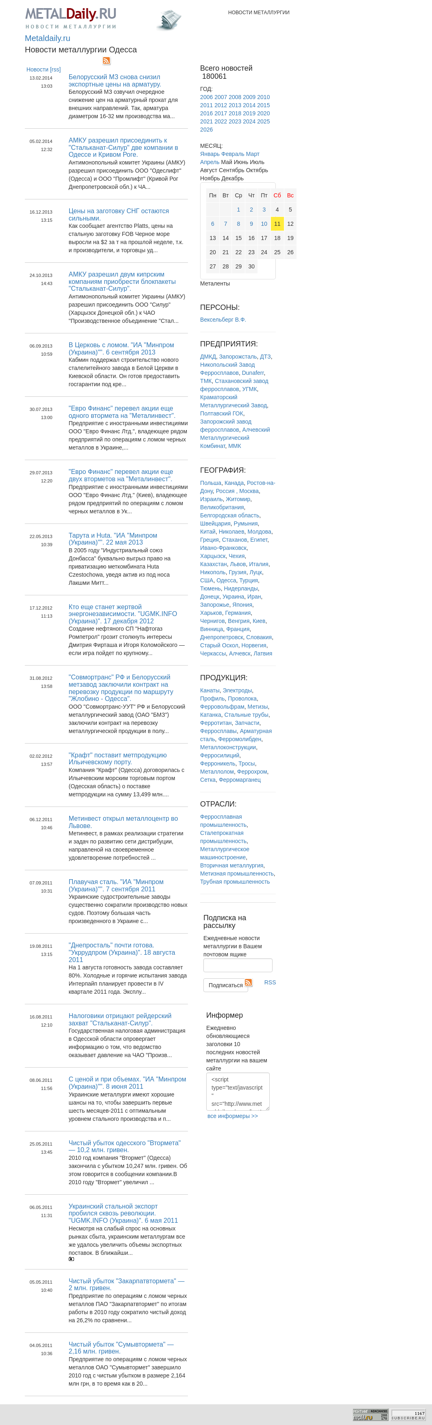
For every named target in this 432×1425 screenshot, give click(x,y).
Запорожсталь (238, 356)
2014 (249, 105)
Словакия (259, 637)
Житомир (238, 499)
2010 (263, 97)
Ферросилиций (219, 755)
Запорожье (214, 604)
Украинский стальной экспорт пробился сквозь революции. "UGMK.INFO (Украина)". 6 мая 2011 (123, 1213)
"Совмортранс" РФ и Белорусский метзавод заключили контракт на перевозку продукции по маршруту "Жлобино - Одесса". (121, 688)
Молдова (259, 531)
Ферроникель (217, 763)
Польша (210, 483)
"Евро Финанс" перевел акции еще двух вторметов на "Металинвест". (121, 475)
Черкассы (213, 653)
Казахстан (213, 564)
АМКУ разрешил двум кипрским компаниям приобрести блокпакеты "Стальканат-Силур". (122, 281)
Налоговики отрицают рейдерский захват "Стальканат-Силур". (120, 1019)
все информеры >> (232, 1116)
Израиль (211, 499)
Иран (254, 596)
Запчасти (247, 723)
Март (253, 154)
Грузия (237, 572)
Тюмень (210, 588)
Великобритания (222, 507)
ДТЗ (265, 356)
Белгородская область (229, 515)
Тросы (246, 763)
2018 (235, 113)
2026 (206, 129)
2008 (235, 97)
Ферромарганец (240, 779)
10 (264, 224)
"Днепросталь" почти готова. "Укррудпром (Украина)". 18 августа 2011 (122, 952)
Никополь (213, 572)
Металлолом (217, 771)
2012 (220, 105)
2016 (206, 113)
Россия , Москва (237, 491)
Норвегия (253, 645)
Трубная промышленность (235, 881)
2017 (220, 113)
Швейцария (215, 523)
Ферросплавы (218, 731)
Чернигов (212, 621)
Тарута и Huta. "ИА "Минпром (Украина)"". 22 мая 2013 (113, 539)
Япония (242, 604)
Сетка (208, 779)
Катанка (210, 714)
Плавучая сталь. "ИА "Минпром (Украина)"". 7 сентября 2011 (116, 885)
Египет (258, 539)
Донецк (209, 596)
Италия (258, 564)
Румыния (246, 523)
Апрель (210, 162)
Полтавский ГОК (221, 413)
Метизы (258, 706)
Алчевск (240, 653)
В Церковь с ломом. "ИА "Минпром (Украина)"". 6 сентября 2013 (121, 349)
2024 (249, 121)
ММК (234, 446)
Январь (210, 154)
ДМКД (208, 356)
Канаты (210, 690)
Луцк (255, 572)
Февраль (232, 154)
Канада (234, 483)
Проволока (242, 698)
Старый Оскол (219, 645)
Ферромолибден (239, 739)
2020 (263, 113)
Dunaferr (253, 373)
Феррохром (252, 771)
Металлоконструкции (228, 747)
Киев (259, 621)
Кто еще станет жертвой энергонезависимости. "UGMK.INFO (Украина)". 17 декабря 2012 (123, 614)
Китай (208, 531)
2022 (220, 121)
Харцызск (212, 556)
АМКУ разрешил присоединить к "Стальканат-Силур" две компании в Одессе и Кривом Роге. (123, 147)
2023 (235, 121)
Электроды (237, 690)
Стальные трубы (246, 714)
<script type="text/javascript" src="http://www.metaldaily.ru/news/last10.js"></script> (238, 1092)
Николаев (231, 531)
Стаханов (234, 539)
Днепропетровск (221, 637)
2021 (206, 121)
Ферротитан (216, 723)
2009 (249, 97)
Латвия (263, 653)
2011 (206, 105)
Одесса (226, 580)
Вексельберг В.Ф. (223, 319)
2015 (263, 105)
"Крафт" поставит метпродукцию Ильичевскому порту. (118, 759)
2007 (220, 97)
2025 (263, 121)
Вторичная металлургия (231, 865)
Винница (211, 629)
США (206, 580)
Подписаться (226, 985)
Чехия (236, 556)
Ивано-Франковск (223, 548)
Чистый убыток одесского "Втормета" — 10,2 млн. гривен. (125, 1147)
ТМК (206, 381)
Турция (248, 580)
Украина (233, 596)
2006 (206, 97)
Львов (238, 564)
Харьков (211, 613)
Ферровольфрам (222, 706)
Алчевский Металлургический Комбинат (235, 437)
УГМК (249, 389)
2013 (235, 105)
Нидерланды (241, 588)
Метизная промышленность (237, 873)
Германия (238, 613)
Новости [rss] (43, 69)
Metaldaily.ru (47, 38)
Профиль (212, 698)
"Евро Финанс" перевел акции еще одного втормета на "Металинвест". (122, 412)
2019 (249, 113)
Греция (209, 539)
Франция (237, 629)
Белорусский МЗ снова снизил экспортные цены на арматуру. (115, 81)
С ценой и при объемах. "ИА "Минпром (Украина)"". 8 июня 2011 (127, 1083)
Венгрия (238, 621)
